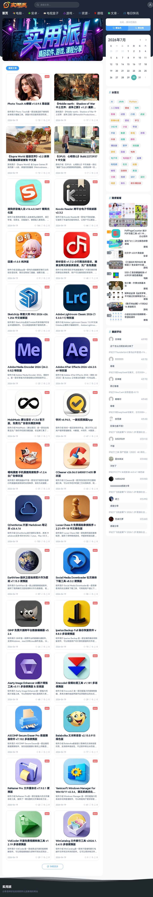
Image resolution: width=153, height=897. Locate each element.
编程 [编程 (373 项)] (113, 170)
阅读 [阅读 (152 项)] (113, 183)
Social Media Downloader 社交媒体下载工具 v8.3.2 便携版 (76, 579)
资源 (83, 13)
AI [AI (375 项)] (112, 101)
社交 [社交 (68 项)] (125, 164)
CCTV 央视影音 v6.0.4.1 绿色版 (129, 472)
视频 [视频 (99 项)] (123, 176)
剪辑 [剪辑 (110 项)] (113, 114)
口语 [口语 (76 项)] (133, 114)
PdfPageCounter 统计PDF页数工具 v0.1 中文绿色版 (136, 232)
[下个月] (146, 40)
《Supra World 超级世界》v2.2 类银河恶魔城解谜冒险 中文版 (28, 158)
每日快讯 (131, 13)
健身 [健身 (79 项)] (127, 107)
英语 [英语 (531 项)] (135, 170)
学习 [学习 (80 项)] (137, 120)
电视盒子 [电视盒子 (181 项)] (127, 158)
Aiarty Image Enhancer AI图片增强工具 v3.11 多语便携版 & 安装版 (28, 684)
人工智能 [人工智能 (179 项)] (115, 107)
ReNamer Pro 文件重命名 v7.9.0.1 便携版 (28, 790)
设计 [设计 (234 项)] (133, 176)
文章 (112, 13)
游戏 (67, 13)
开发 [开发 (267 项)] (113, 133)
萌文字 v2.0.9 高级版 (134, 252)
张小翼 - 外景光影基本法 (135, 284)
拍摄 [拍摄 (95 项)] (123, 139)
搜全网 (139, 28)
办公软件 (143, 236)
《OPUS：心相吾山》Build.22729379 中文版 (76, 158)
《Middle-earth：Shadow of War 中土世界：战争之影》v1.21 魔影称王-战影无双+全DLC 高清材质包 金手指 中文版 (77, 109)
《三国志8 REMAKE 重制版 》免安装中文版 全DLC (136, 263)
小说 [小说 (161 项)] (125, 126)
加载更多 (52, 866)
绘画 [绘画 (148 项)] (135, 164)
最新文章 (12, 68)
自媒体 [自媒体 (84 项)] (124, 170)
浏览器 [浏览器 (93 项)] (136, 145)
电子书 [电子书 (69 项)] (114, 158)
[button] (150, 4)
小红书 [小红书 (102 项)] (114, 126)
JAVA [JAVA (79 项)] (121, 101)
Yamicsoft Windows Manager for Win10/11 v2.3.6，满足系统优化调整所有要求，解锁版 (75, 791)
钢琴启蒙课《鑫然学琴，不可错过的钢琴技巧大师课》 (136, 295)
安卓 (32, 13)
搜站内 (117, 28)
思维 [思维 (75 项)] (142, 133)
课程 (98, 13)
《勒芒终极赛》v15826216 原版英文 (136, 305)
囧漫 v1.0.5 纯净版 (18, 261)
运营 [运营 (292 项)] (142, 176)
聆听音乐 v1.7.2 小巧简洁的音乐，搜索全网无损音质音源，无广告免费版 (76, 263)
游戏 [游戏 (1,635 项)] (113, 151)
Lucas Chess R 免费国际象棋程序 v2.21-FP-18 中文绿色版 (76, 526)
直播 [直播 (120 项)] (139, 158)
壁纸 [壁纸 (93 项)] (127, 120)
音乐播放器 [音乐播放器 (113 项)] (136, 183)
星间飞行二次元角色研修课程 (136, 242)
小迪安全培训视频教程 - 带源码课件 (136, 315)
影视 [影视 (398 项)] (133, 133)
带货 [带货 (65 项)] (135, 126)
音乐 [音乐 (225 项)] (123, 183)
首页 (5, 13)
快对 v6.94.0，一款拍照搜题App (74, 419)
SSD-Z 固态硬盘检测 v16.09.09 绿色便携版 (136, 274)
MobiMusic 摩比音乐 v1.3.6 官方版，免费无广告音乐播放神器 (26, 421)
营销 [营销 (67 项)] (113, 176)
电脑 (17, 13)
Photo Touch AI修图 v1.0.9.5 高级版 (28, 103)
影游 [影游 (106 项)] (123, 133)
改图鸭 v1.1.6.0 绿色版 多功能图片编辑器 (127, 222)
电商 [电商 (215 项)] (133, 151)
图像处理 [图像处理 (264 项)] (115, 120)
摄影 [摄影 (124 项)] (133, 139)
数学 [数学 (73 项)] (125, 145)
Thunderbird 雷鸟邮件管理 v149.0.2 (132, 352)
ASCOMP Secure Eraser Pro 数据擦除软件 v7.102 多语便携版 (28, 737)
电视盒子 (51, 13)
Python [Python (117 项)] (133, 101)
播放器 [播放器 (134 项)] (114, 145)
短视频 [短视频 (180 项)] (114, 164)
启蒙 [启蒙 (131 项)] (142, 114)
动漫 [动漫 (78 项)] (123, 114)
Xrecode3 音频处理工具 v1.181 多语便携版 (76, 684)
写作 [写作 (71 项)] (137, 107)
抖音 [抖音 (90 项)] (113, 139)
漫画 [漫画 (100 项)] (123, 151)
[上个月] (140, 40)
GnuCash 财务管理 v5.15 (127, 392)
